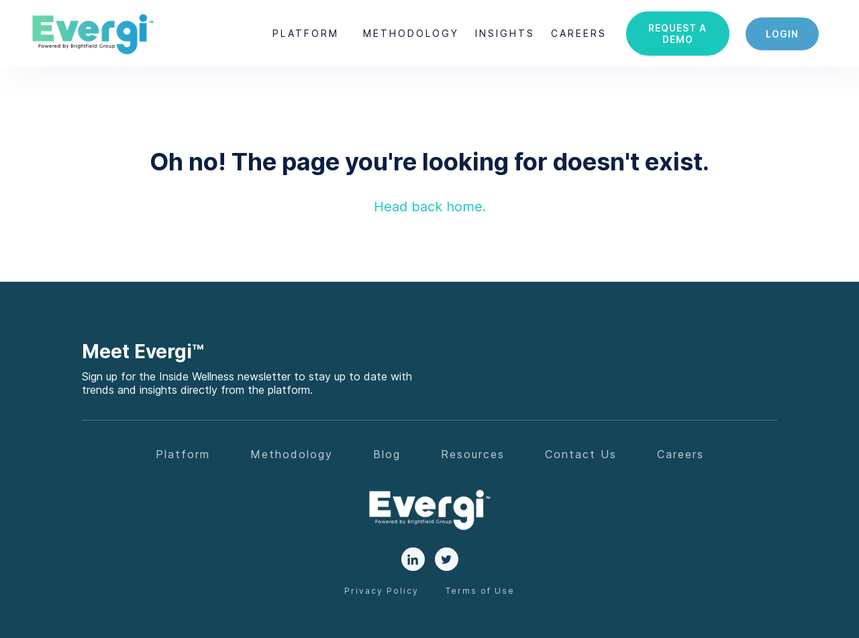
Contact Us (581, 454)
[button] (305, 33)
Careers (680, 454)
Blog (387, 454)
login (782, 34)
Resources (473, 454)
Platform (305, 33)
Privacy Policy (381, 591)
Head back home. (430, 207)
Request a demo (677, 33)
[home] (93, 33)
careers (579, 33)
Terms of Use (480, 591)
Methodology (411, 33)
